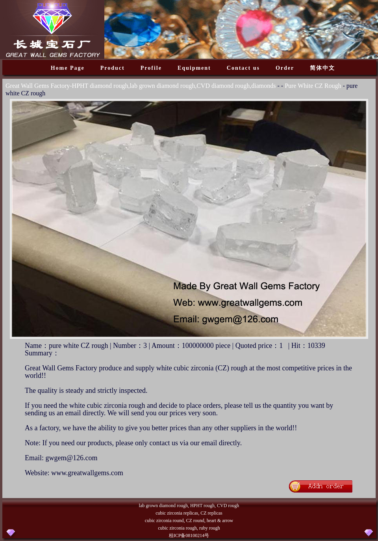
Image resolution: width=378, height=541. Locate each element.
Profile (151, 68)
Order (285, 68)
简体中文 (322, 68)
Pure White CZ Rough (313, 85)
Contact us (243, 68)
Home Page (68, 68)
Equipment (194, 68)
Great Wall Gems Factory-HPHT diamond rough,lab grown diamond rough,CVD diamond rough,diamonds (141, 85)
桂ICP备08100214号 (189, 535)
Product (112, 68)
